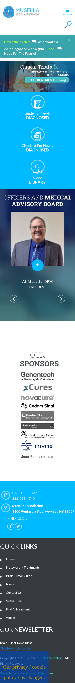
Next (61, 299)
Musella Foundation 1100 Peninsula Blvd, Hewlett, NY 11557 (38, 508)
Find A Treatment (18, 609)
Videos (11, 617)
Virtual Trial (14, 601)
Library (37, 180)
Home (10, 559)
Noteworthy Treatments (23, 567)
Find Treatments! (46, 80)
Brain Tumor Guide (19, 576)
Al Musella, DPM (37, 284)
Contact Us (14, 592)
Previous (13, 299)
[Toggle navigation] (67, 12)
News (10, 584)
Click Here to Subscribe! (16, 648)
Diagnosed (37, 115)
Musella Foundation (48, 658)
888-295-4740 (39, 495)
